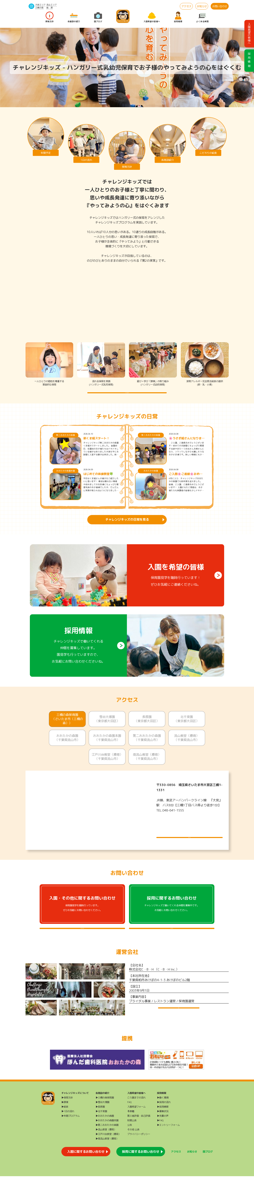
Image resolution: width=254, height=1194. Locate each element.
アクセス (186, 6)
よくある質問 (202, 17)
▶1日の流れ (67, 1129)
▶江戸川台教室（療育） (108, 1152)
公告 (129, 1142)
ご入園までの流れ (136, 1115)
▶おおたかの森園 (105, 1133)
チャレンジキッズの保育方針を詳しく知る (127, 397)
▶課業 (64, 1120)
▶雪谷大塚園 (102, 1120)
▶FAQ (160, 1138)
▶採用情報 (162, 1124)
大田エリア (40, 4)
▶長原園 (100, 1124)
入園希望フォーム (136, 1124)
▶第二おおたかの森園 (107, 1142)
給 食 (49, 7)
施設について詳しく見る (189, 841)
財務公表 (131, 1138)
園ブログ (98, 17)
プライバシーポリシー (138, 1152)
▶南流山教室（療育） (107, 1156)
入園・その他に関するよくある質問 (82, 941)
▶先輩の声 (162, 1133)
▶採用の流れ (164, 1120)
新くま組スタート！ (96, 447)
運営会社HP (178, 1028)
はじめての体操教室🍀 (98, 482)
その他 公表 (133, 1147)
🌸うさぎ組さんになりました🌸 (186, 447)
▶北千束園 (101, 1129)
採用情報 (178, 17)
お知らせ (202, 6)
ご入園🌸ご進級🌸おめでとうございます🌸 (185, 482)
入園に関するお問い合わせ (86, 1169)
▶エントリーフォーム (168, 1142)
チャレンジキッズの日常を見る (127, 528)
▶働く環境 (162, 1115)
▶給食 (64, 1124)
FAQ (129, 1120)
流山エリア (51, 4)
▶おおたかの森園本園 (107, 1138)
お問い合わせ (219, 6)
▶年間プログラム (70, 1133)
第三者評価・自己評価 (138, 1133)
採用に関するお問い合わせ (140, 1169)
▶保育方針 (67, 1115)
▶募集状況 (162, 1129)
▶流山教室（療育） (106, 1147)
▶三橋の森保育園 (105, 1115)
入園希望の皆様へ (151, 17)
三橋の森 (39, 7)
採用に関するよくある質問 (171, 941)
